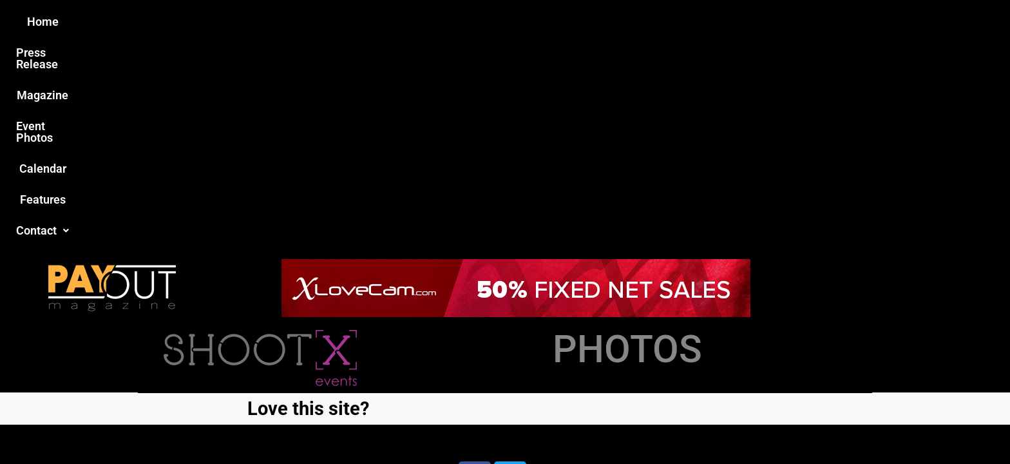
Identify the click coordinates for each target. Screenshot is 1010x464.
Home (277, 21)
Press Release (349, 21)
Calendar (587, 21)
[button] (722, 21)
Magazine (431, 21)
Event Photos (511, 21)
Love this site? (308, 200)
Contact (722, 21)
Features (653, 21)
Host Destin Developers (785, 261)
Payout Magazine (355, 261)
